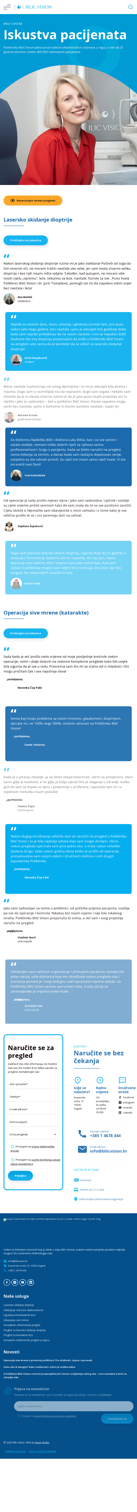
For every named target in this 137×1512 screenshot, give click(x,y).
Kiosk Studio (42, 1442)
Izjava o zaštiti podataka (42, 1451)
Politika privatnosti (15, 1451)
